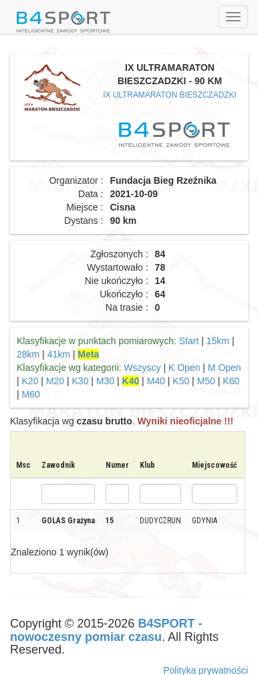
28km (28, 354)
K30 (80, 381)
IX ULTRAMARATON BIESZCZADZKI (170, 95)
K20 (30, 381)
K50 (180, 381)
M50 (206, 381)
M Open (224, 367)
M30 (105, 381)
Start (189, 340)
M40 (156, 381)
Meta (88, 354)
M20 (55, 381)
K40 (131, 381)
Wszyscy (142, 367)
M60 (31, 394)
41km (58, 354)
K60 (231, 381)
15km (218, 340)
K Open (184, 367)
